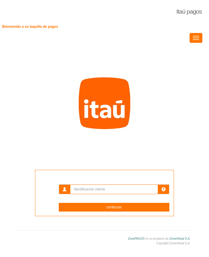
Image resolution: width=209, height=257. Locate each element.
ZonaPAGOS (136, 238)
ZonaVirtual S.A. (179, 238)
